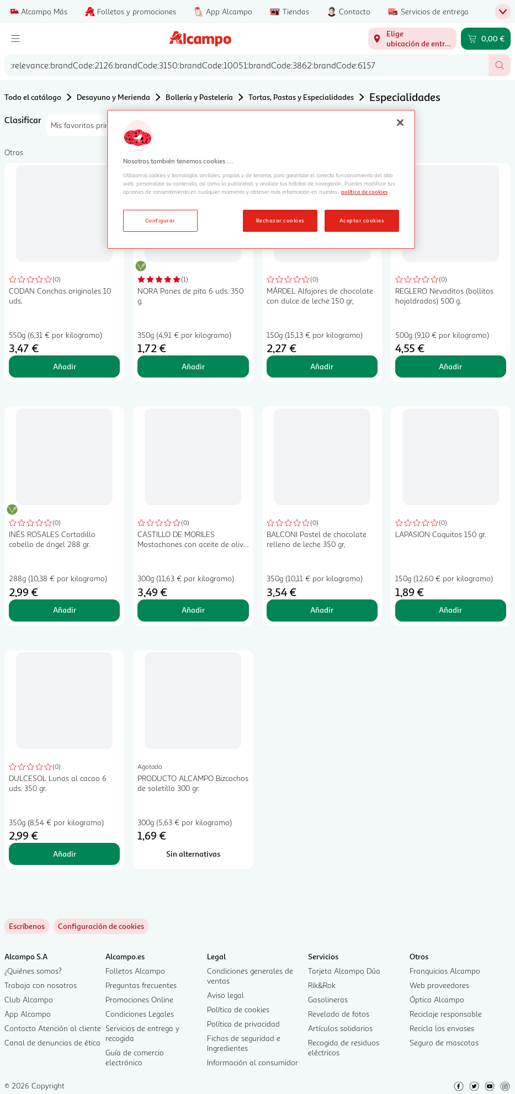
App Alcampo (27, 1013)
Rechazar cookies (280, 220)
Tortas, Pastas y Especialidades (301, 97)
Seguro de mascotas (444, 1042)
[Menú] (15, 39)
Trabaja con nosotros (40, 985)
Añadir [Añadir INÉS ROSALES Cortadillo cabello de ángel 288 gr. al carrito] (64, 609)
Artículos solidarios (340, 1028)
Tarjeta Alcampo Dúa (344, 970)
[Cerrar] (400, 122)
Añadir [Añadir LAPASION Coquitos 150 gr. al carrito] (450, 609)
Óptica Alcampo (437, 999)
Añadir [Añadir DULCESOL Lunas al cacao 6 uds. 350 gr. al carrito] (64, 853)
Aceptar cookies (361, 220)
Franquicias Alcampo (445, 970)
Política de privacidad (243, 1023)
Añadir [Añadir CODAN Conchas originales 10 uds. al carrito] (64, 366)
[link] (101, 926)
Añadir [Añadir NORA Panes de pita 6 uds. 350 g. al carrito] (193, 366)
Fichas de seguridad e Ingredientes (243, 1043)
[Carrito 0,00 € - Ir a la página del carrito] (486, 39)
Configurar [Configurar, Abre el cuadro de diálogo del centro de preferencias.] (160, 220)
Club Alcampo (28, 999)
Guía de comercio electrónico (134, 1057)
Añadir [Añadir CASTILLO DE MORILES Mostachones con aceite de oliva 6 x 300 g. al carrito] (193, 609)
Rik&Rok (322, 985)
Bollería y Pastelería (199, 97)
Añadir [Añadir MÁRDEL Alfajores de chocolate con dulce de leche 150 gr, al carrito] (321, 366)
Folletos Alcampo (135, 970)
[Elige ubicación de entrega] (412, 39)
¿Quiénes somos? (33, 970)
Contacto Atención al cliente (52, 1028)
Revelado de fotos (338, 1013)
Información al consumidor (252, 1062)
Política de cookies (238, 1009)
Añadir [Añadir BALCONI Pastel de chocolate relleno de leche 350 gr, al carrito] (321, 609)
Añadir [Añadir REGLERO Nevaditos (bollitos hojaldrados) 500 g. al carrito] (450, 366)
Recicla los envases (442, 1028)
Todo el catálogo (32, 97)
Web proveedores (439, 985)
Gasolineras (328, 999)
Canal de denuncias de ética (52, 1042)
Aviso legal (225, 995)
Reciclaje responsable (446, 1013)
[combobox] (246, 65)
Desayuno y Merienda (113, 97)
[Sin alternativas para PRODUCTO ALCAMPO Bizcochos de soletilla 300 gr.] (192, 854)
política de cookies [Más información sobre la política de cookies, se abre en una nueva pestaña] (364, 191)
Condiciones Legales (139, 1013)
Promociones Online (139, 999)
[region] (261, 179)
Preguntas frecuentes (141, 985)
